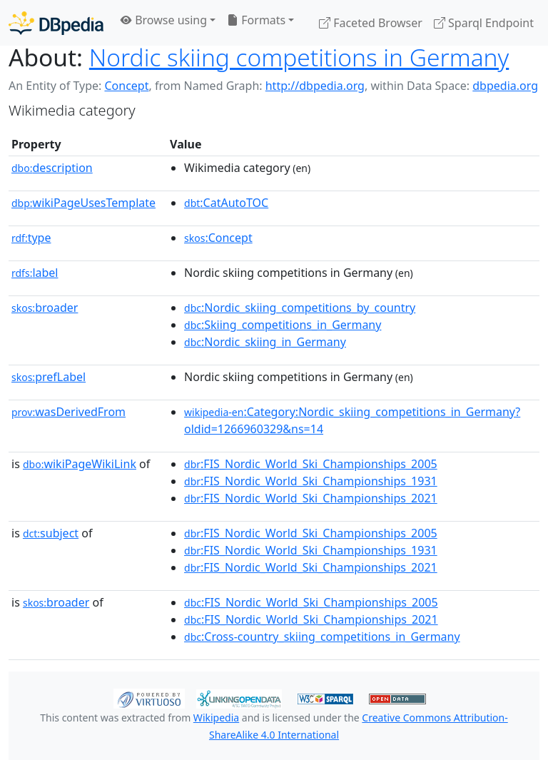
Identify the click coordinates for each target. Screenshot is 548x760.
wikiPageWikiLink (79, 464)
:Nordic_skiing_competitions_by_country (299, 307)
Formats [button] (256, 20)
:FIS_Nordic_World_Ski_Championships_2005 (310, 464)
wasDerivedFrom (68, 412)
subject (50, 533)
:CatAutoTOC (226, 203)
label (35, 272)
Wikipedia (216, 717)
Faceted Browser (370, 23)
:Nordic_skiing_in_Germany (265, 342)
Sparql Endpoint (484, 23)
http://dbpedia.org (315, 85)
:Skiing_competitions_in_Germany (282, 325)
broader (44, 307)
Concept (126, 85)
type (31, 237)
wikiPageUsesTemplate (83, 203)
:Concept (218, 237)
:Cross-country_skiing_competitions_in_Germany (322, 636)
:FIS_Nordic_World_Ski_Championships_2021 (310, 498)
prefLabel (48, 377)
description (52, 168)
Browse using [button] (164, 20)
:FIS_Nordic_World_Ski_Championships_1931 (310, 481)
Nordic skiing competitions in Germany (299, 57)
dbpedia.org (505, 85)
